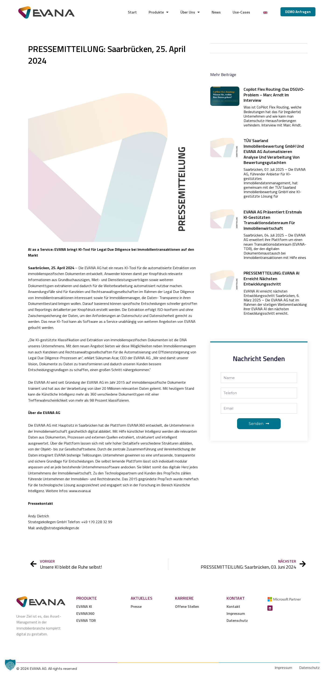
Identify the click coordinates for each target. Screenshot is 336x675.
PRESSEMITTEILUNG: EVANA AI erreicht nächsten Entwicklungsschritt (271, 278)
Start (132, 12)
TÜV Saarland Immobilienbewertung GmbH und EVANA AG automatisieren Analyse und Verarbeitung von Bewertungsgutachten (274, 151)
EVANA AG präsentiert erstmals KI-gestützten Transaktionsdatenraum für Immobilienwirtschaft (273, 220)
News (216, 12)
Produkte (158, 12)
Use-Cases (241, 12)
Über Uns (190, 12)
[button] (10, 664)
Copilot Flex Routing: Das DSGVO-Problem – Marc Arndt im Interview (274, 94)
